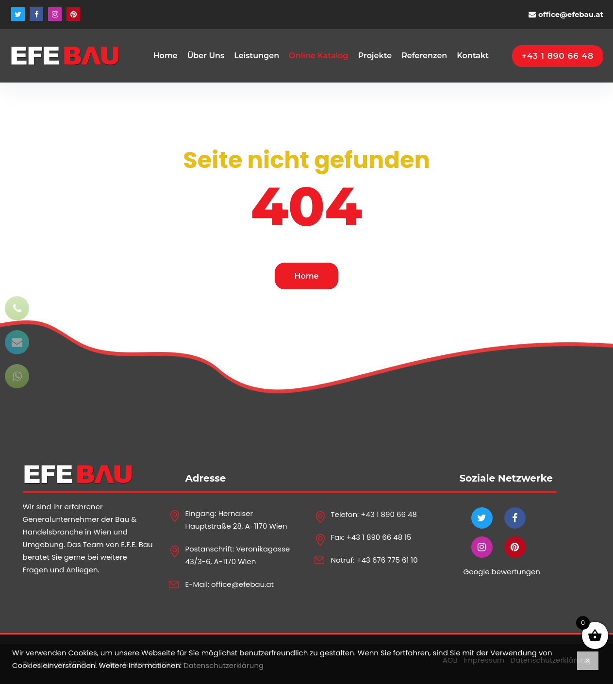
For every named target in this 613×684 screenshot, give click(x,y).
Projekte (375, 55)
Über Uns (206, 55)
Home (165, 55)
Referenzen (424, 55)
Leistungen (256, 55)
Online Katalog (318, 55)
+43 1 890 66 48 (389, 514)
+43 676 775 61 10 (386, 560)
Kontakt (473, 55)
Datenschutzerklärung (223, 665)
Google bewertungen (502, 572)
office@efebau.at (570, 14)
